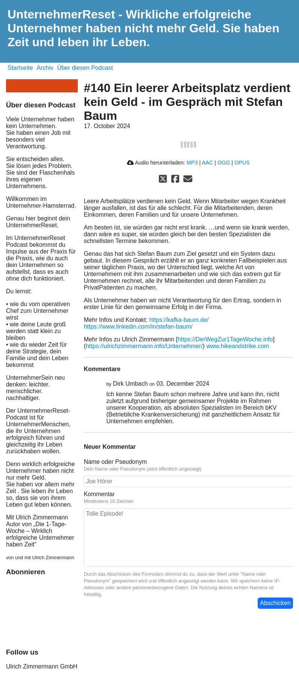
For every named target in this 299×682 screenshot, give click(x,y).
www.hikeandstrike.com (237, 346)
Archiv (45, 68)
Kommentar (99, 494)
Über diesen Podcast (85, 68)
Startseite (20, 68)
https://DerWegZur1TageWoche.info (225, 339)
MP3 (192, 163)
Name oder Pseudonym (115, 462)
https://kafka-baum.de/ (178, 320)
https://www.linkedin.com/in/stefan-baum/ (138, 326)
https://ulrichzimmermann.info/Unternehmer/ (144, 346)
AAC (207, 163)
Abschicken (275, 603)
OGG (223, 163)
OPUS (242, 163)
